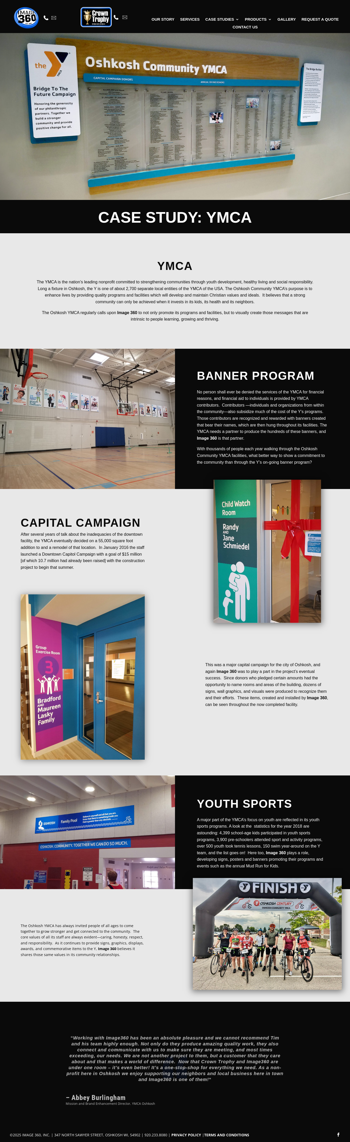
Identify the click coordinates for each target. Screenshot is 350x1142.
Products (256, 19)
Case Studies (219, 19)
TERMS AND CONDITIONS (226, 1134)
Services (190, 19)
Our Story (162, 19)
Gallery (286, 19)
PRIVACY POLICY (186, 1134)
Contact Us (245, 27)
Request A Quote (320, 19)
